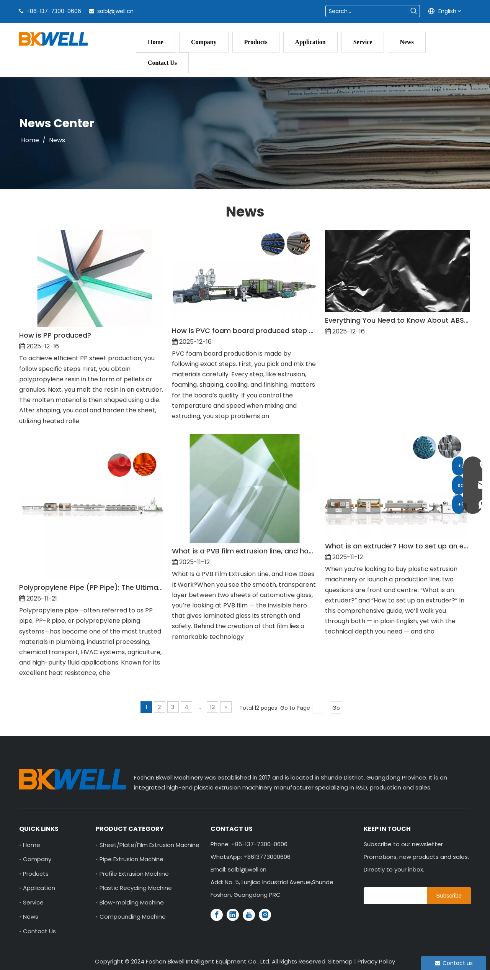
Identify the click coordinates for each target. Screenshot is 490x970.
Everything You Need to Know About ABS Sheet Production (397, 320)
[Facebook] (217, 915)
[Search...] (367, 11)
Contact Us (39, 931)
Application (39, 888)
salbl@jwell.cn (115, 11)
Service (33, 902)
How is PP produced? (55, 335)
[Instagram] (265, 915)
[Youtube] (249, 915)
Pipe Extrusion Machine (131, 859)
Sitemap (340, 961)
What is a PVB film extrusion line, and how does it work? (244, 551)
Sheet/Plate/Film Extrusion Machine (149, 845)
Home (31, 845)
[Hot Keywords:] (414, 11)
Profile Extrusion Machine (134, 874)
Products (36, 874)
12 (212, 707)
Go (336, 708)
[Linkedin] (233, 915)
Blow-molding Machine (132, 902)
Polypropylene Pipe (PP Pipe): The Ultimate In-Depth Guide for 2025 (91, 587)
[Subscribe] (449, 895)
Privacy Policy (376, 961)
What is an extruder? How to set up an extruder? (397, 546)
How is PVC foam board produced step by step (244, 330)
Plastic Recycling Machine (136, 888)
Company (37, 859)
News (30, 917)
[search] (393, 895)
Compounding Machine (133, 917)
